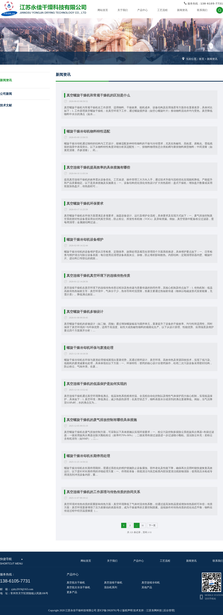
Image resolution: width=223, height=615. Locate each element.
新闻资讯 (182, 10)
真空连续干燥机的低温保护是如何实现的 (97, 384)
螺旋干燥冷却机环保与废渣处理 (90, 348)
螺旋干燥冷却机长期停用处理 (88, 456)
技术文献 (6, 105)
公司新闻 (6, 93)
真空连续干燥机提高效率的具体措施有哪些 (98, 167)
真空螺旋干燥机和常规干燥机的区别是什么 (98, 95)
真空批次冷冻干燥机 (78, 587)
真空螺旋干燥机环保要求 (85, 203)
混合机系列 (110, 587)
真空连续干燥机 (113, 582)
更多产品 (72, 592)
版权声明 (127, 610)
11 (143, 525)
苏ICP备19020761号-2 (109, 610)
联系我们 (202, 10)
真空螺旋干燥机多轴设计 (85, 312)
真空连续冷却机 (151, 582)
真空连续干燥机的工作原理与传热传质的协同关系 (103, 492)
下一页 (152, 525)
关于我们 (122, 10)
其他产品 (147, 587)
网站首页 (103, 10)
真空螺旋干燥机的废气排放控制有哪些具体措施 (102, 420)
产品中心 (142, 10)
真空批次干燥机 (76, 582)
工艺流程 (162, 10)
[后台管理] (169, 610)
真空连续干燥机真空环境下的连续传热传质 (98, 275)
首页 (201, 59)
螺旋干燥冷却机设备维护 (85, 239)
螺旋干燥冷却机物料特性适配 (88, 131)
